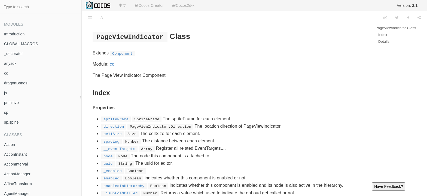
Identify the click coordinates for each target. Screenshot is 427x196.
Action (9, 144)
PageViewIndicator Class (396, 28)
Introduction (14, 34)
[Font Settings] (102, 17)
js (5, 93)
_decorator (13, 53)
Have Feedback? (388, 186)
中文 (122, 5)
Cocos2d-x (183, 5)
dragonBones (16, 83)
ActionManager (17, 174)
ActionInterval (16, 164)
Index (382, 35)
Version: (407, 5)
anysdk (10, 63)
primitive (11, 102)
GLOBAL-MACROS (21, 44)
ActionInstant (15, 154)
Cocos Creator (149, 5)
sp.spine (11, 122)
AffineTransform (18, 184)
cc (6, 73)
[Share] (419, 17)
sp (6, 112)
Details (383, 41)
